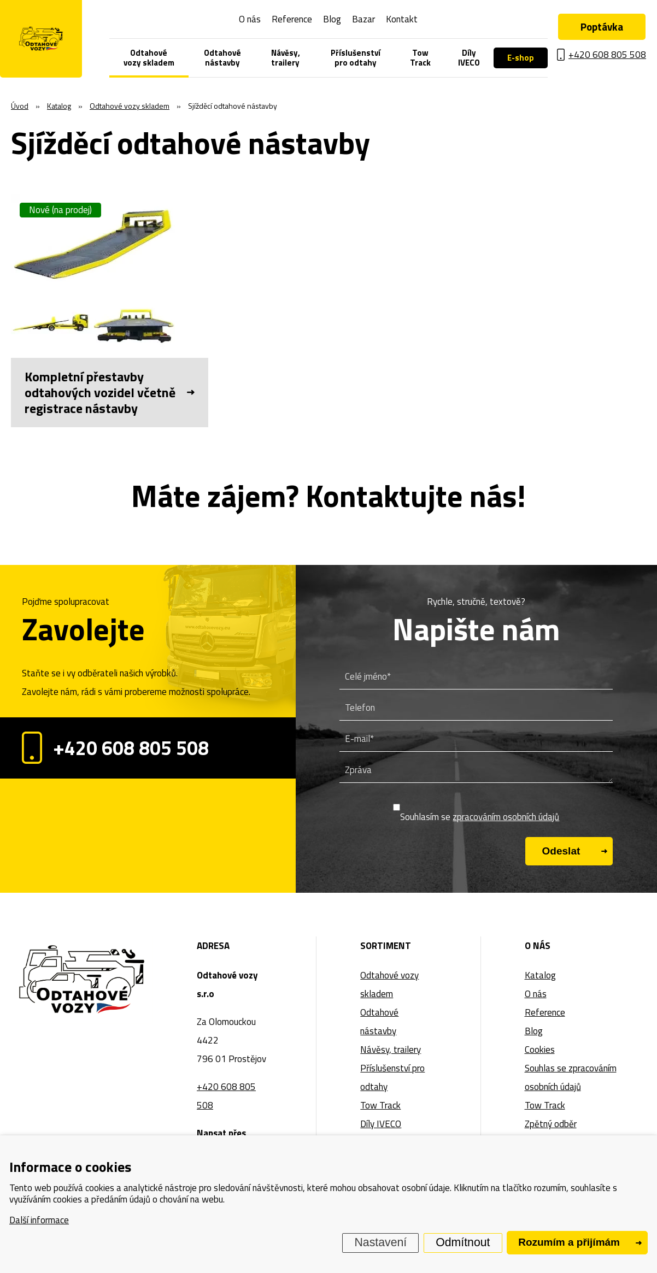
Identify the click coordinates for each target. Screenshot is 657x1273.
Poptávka (601, 26)
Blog (332, 19)
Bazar (363, 19)
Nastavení (381, 1242)
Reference (292, 19)
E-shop (520, 57)
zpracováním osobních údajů (506, 817)
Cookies (540, 1049)
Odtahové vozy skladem (149, 57)
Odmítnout (463, 1242)
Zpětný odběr (551, 1124)
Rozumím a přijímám (569, 1242)
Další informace (39, 1220)
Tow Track (420, 57)
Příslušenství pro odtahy (355, 57)
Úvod (19, 105)
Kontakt (402, 19)
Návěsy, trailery (285, 57)
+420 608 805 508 (115, 748)
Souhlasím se (479, 817)
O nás (250, 19)
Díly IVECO (469, 57)
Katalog (540, 975)
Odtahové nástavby (222, 57)
